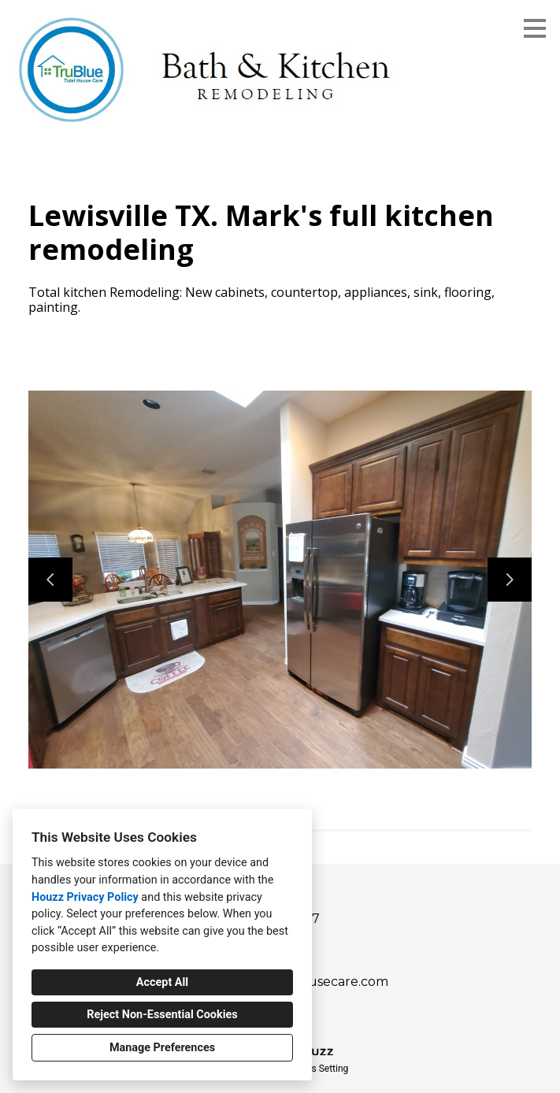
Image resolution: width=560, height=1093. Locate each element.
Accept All (162, 982)
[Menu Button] (535, 28)
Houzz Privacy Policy (85, 897)
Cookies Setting (316, 1068)
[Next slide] (510, 580)
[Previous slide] (50, 580)
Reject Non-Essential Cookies (162, 1014)
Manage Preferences (162, 1047)
